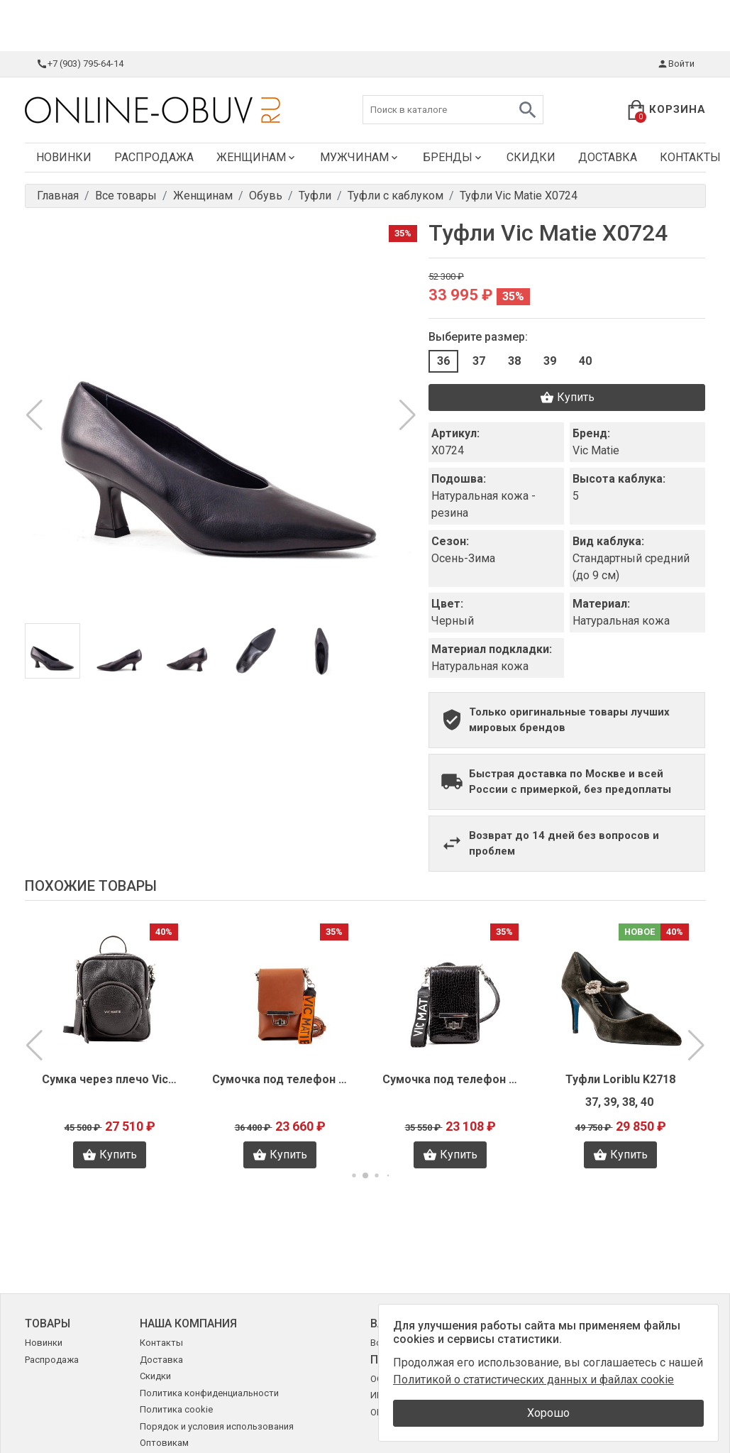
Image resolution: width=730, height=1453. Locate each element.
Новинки (64, 157)
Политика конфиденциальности (209, 1393)
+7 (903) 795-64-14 (79, 64)
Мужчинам (360, 157)
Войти (676, 64)
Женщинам (256, 157)
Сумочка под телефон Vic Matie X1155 (450, 1079)
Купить (567, 397)
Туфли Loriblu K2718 (620, 1079)
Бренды (453, 157)
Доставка (607, 157)
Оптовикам (164, 1442)
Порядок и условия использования (217, 1426)
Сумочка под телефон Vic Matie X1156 (280, 1079)
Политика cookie (176, 1409)
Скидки (531, 157)
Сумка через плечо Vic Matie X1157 (110, 1079)
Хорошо (548, 1413)
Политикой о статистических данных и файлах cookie (533, 1379)
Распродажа (154, 157)
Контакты (161, 1342)
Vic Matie (596, 450)
